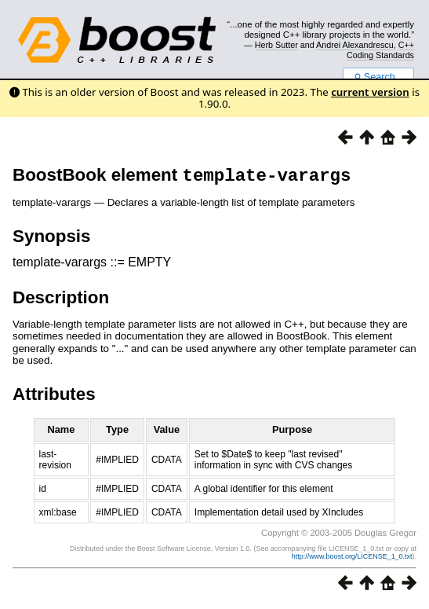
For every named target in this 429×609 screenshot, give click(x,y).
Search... (378, 77)
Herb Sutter (276, 45)
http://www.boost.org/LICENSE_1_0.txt (352, 559)
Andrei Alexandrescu (355, 45)
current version (370, 92)
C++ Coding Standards (380, 49)
